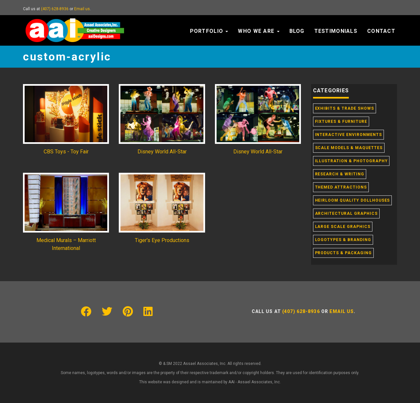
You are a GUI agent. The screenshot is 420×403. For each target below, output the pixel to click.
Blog (296, 31)
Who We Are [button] (258, 31)
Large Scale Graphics (342, 226)
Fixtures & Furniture (341, 121)
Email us (82, 9)
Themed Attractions (341, 187)
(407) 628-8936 (55, 9)
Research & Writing (339, 174)
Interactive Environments (348, 134)
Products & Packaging (343, 253)
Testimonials (335, 31)
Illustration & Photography (351, 161)
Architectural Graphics (346, 213)
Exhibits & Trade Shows (344, 108)
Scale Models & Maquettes (349, 148)
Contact (381, 31)
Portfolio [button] (209, 31)
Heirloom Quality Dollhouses (352, 200)
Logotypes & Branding (343, 239)
